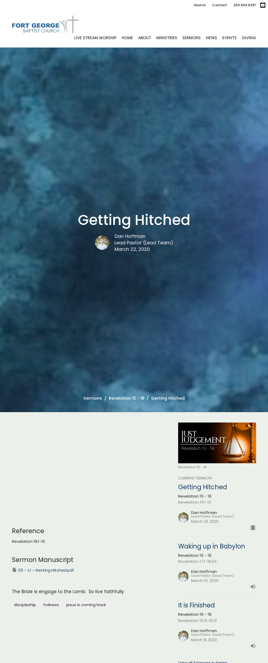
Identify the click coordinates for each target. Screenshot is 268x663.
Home (127, 38)
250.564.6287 (244, 5)
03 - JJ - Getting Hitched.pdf (43, 570)
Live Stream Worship (95, 38)
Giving (249, 38)
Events (229, 38)
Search (200, 5)
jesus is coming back (86, 604)
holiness (51, 604)
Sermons (191, 38)
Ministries (166, 38)
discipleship (25, 604)
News (211, 38)
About (144, 38)
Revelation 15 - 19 (126, 398)
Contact (219, 5)
